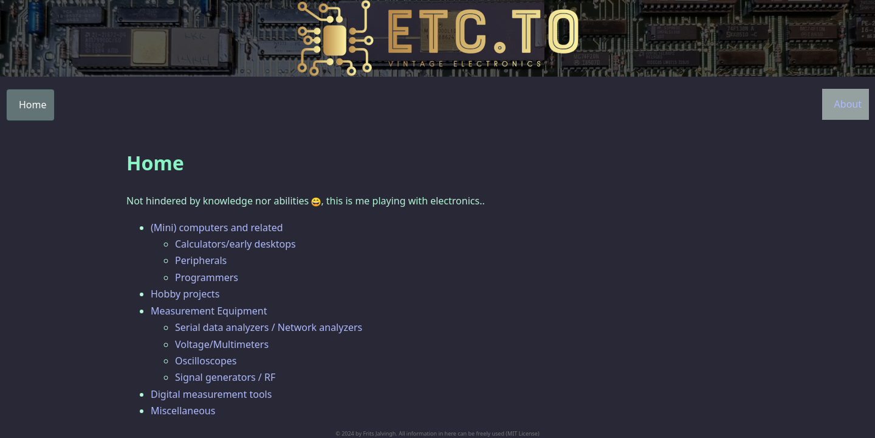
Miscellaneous (183, 410)
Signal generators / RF (225, 377)
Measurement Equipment (209, 311)
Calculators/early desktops (235, 244)
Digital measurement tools (211, 394)
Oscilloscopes (205, 360)
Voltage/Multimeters (222, 344)
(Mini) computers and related (217, 227)
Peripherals (201, 260)
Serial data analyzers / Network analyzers (268, 327)
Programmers (206, 277)
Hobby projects (185, 294)
